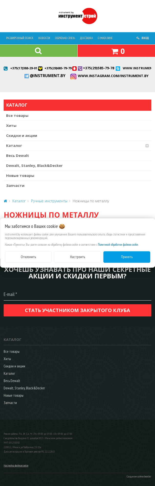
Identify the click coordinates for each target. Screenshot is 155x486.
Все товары (17, 115)
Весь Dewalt (17, 155)
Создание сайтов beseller (139, 476)
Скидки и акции (21, 135)
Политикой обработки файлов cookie (118, 245)
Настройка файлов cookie (16, 465)
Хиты (11, 125)
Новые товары (20, 175)
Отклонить (28, 256)
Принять (127, 256)
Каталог (14, 145)
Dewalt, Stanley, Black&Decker (34, 165)
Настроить (77, 256)
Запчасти (15, 185)
